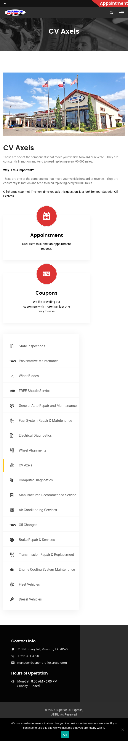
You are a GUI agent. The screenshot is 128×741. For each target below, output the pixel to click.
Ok (65, 734)
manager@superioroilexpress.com (42, 663)
